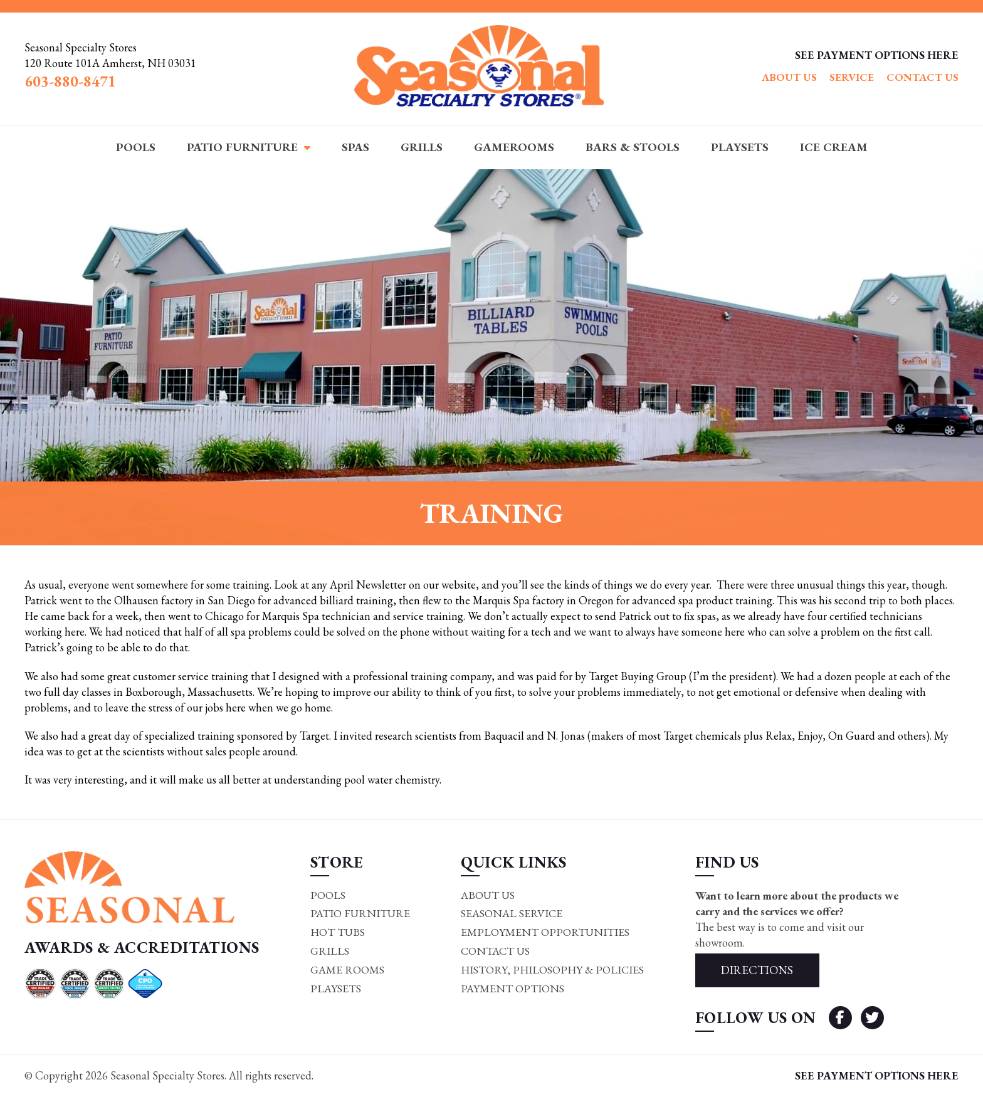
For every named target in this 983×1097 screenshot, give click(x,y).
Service (851, 77)
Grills (422, 147)
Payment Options (510, 990)
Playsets (740, 147)
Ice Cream (834, 147)
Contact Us (922, 77)
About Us (789, 77)
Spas (355, 147)
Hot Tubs (336, 933)
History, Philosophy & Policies (552, 970)
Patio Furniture (242, 147)
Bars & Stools (633, 147)
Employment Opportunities (543, 933)
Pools (135, 147)
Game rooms (346, 970)
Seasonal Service (510, 914)
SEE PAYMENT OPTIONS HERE (877, 55)
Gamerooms (514, 147)
